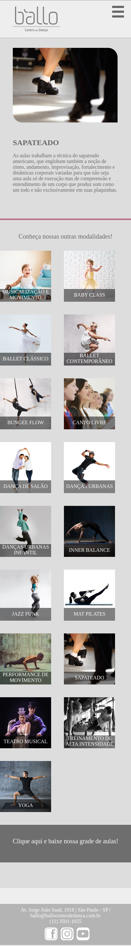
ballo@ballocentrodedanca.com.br (65, 915)
